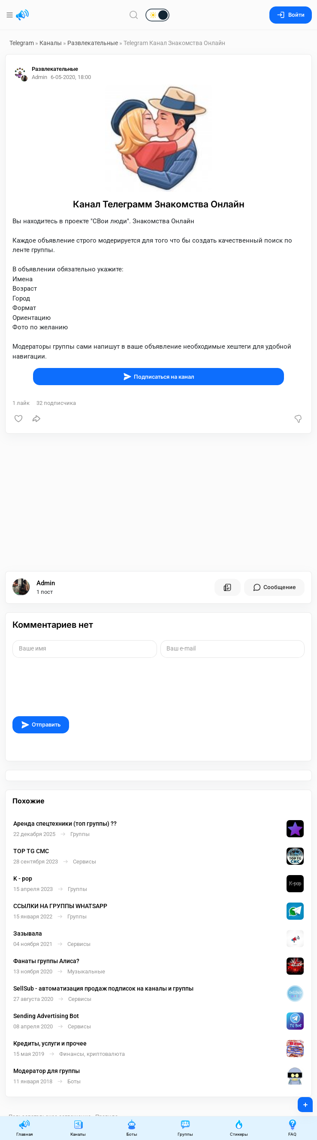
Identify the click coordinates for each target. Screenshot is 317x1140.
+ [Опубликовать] (300, 1102)
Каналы (50, 43)
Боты (131, 1128)
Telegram (21, 43)
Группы (185, 1128)
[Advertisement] (158, 502)
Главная (24, 1128)
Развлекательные (92, 43)
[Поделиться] (36, 418)
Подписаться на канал (158, 376)
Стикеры (239, 1128)
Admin (45, 583)
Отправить (40, 724)
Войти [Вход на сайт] (291, 15)
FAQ (292, 1128)
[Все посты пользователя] (227, 587)
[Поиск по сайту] (134, 15)
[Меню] (10, 15)
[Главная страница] (22, 15)
